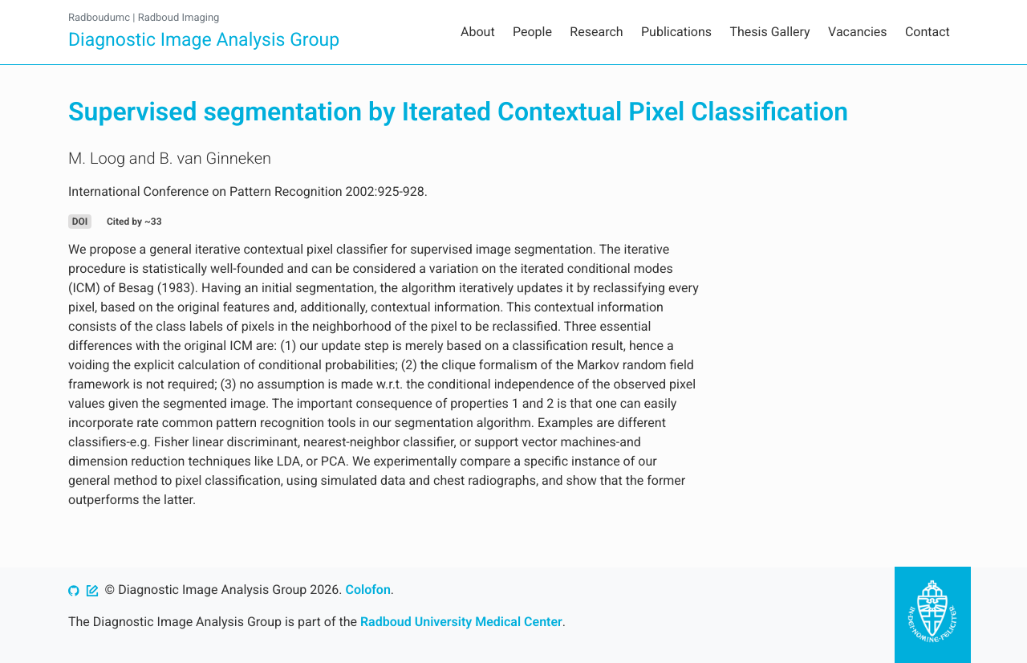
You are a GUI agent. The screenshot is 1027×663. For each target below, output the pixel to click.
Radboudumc (99, 18)
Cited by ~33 (134, 221)
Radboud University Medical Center (461, 621)
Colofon (367, 589)
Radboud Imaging (179, 18)
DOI (80, 221)
